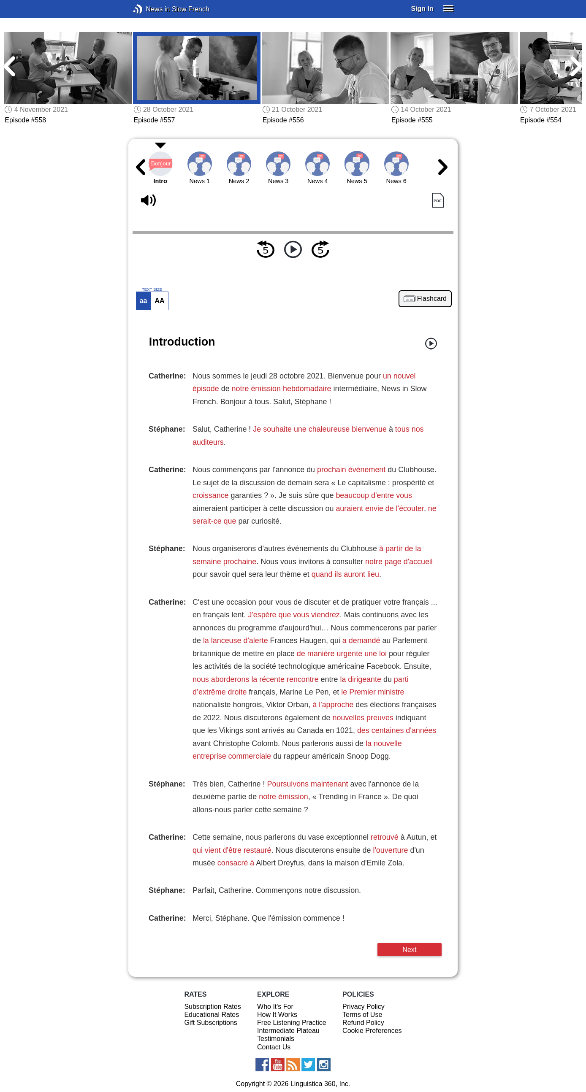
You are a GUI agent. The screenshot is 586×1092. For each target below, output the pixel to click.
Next (409, 949)
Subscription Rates (212, 1006)
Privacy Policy (363, 1006)
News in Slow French (150, 9)
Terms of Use (362, 1014)
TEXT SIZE (152, 289)
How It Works (277, 1014)
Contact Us (273, 1047)
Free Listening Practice (291, 1022)
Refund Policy (363, 1022)
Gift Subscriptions (210, 1022)
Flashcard (432, 298)
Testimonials (275, 1038)
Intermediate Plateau (288, 1030)
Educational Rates (211, 1014)
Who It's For (275, 1006)
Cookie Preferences (372, 1030)
